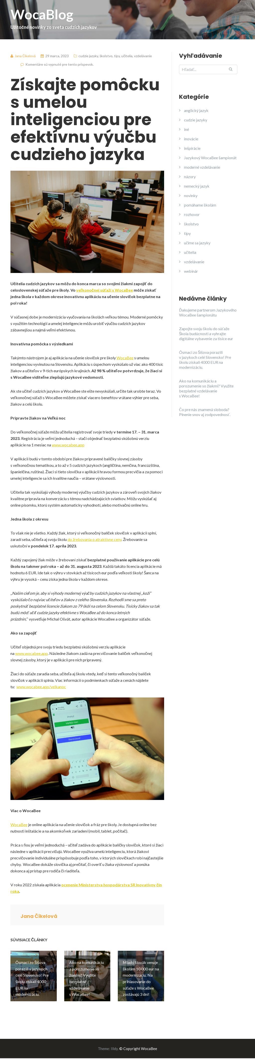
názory (190, 176)
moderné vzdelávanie (202, 167)
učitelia (126, 56)
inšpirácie (192, 148)
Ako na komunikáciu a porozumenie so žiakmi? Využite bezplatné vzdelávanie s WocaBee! (206, 388)
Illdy (114, 1043)
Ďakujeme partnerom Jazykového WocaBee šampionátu (208, 312)
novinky (190, 195)
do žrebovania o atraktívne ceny (94, 539)
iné (186, 129)
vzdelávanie (143, 56)
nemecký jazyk (196, 186)
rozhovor (192, 214)
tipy (117, 56)
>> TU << (156, 1055)
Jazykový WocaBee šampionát (210, 157)
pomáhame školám (200, 205)
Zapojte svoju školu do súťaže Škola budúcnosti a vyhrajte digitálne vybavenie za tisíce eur (206, 333)
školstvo (106, 56)
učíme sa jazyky (197, 242)
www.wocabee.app (68, 444)
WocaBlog (127, 18)
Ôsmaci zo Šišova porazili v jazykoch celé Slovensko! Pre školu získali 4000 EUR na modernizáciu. (205, 360)
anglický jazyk (196, 110)
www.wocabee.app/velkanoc (41, 686)
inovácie (191, 138)
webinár (191, 271)
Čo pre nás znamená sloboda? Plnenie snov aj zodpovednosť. (204, 412)
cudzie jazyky (88, 56)
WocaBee (125, 357)
